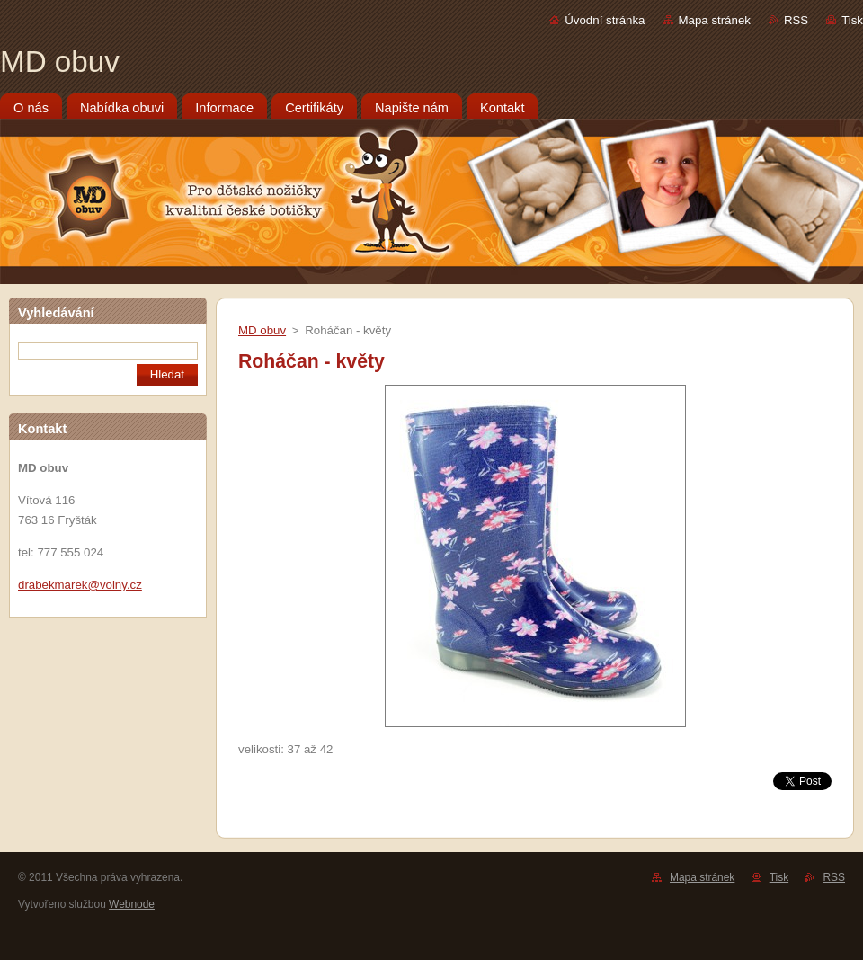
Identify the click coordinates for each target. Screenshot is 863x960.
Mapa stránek (715, 20)
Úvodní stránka (605, 20)
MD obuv (262, 330)
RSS (796, 20)
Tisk (852, 20)
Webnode (132, 904)
